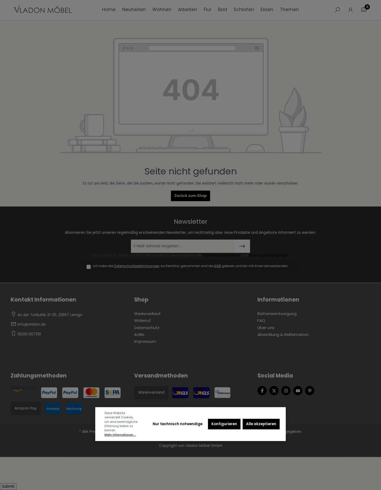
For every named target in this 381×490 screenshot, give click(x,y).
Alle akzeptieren (261, 423)
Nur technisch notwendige (177, 423)
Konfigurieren (224, 423)
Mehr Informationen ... (120, 435)
